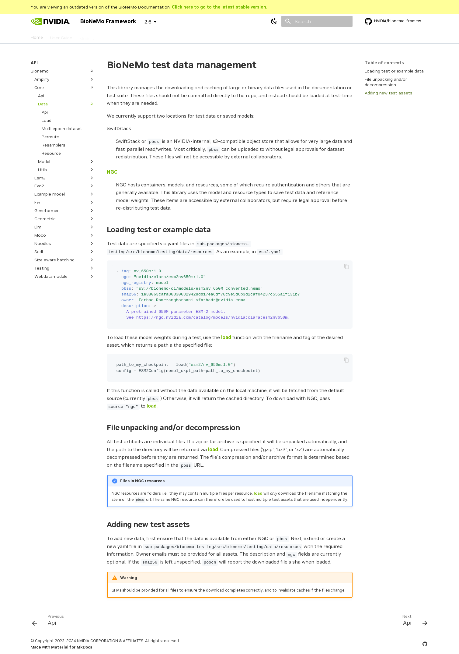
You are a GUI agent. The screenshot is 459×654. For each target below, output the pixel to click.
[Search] (317, 21)
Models (86, 36)
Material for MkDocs (71, 647)
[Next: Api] (412, 621)
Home (37, 36)
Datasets (110, 36)
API (130, 36)
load (226, 337)
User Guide (61, 36)
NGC (112, 172)
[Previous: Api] (50, 621)
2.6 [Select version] (147, 22)
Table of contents (384, 62)
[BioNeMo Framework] (50, 21)
